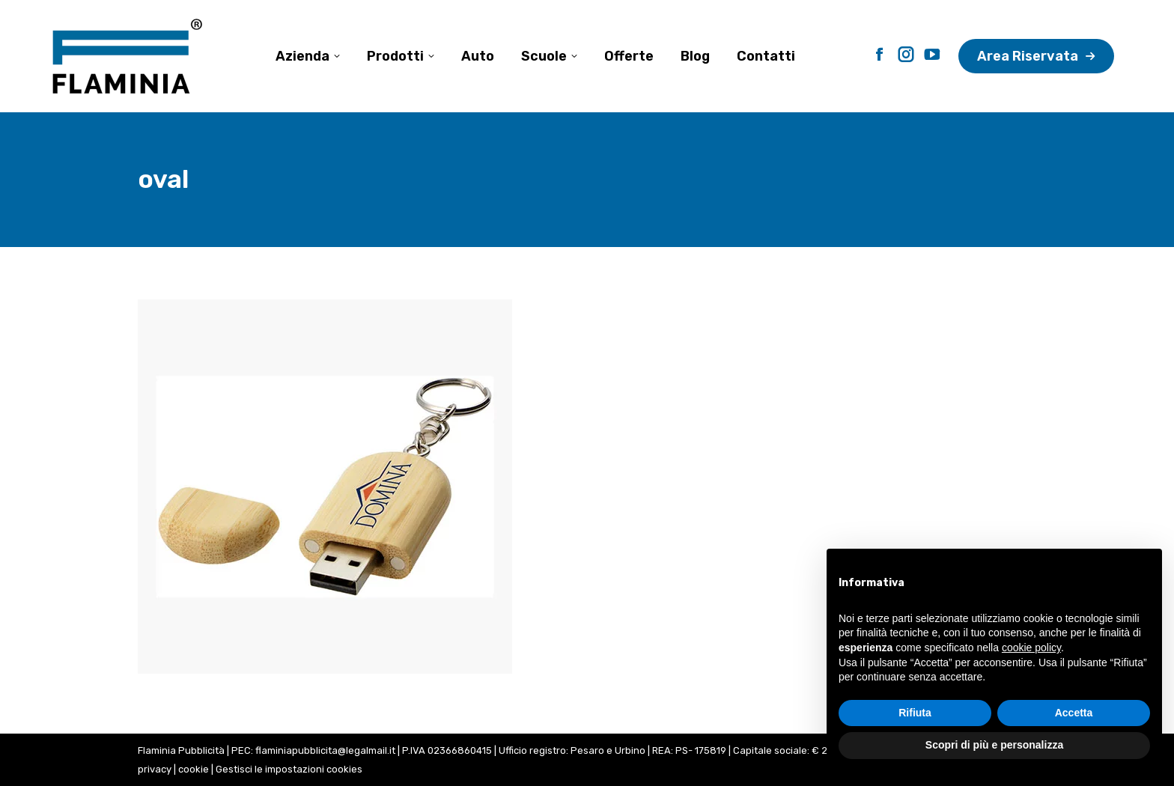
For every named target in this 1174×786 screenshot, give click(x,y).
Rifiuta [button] (914, 713)
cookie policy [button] (1031, 648)
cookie (193, 769)
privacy (154, 769)
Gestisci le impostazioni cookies (289, 769)
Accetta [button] (1074, 713)
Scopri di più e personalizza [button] (994, 745)
